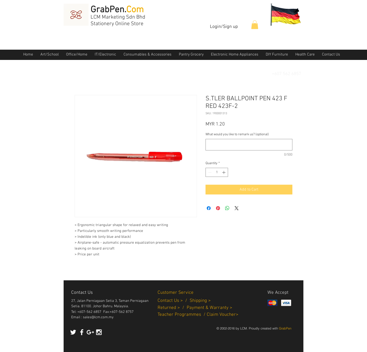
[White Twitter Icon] (73, 332)
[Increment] (224, 172)
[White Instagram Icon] (99, 332)
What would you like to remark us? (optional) (237, 134)
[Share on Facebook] (209, 208)
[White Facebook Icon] (82, 332)
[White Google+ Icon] (90, 332)
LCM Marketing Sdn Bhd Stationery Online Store (118, 20)
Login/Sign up (224, 27)
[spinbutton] (216, 172)
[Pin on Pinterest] (218, 208)
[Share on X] (237, 208)
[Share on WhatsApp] (227, 208)
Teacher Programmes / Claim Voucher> (198, 315)
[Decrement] (209, 172)
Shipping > (200, 301)
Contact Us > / (174, 301)
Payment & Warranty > (209, 308)
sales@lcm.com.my (98, 317)
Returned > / (172, 308)
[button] (254, 24)
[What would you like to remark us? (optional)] (249, 144)
